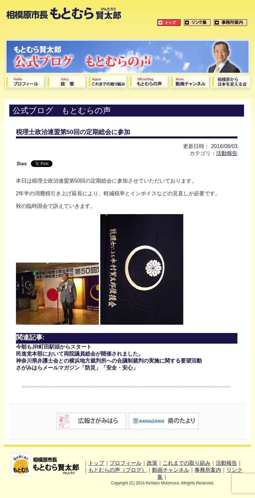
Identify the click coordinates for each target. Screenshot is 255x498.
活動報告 (226, 153)
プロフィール (125, 463)
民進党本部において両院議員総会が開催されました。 (79, 354)
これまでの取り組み (187, 463)
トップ (96, 463)
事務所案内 (208, 470)
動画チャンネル (170, 470)
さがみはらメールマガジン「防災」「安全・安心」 (77, 368)
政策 (152, 463)
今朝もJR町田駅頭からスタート (54, 347)
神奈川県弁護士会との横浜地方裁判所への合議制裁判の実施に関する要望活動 (109, 361)
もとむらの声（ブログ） (117, 470)
